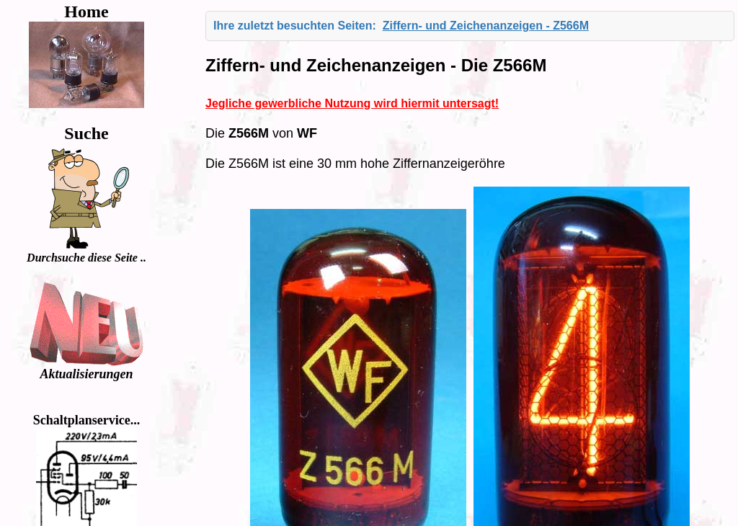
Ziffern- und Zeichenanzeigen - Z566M (486, 25)
